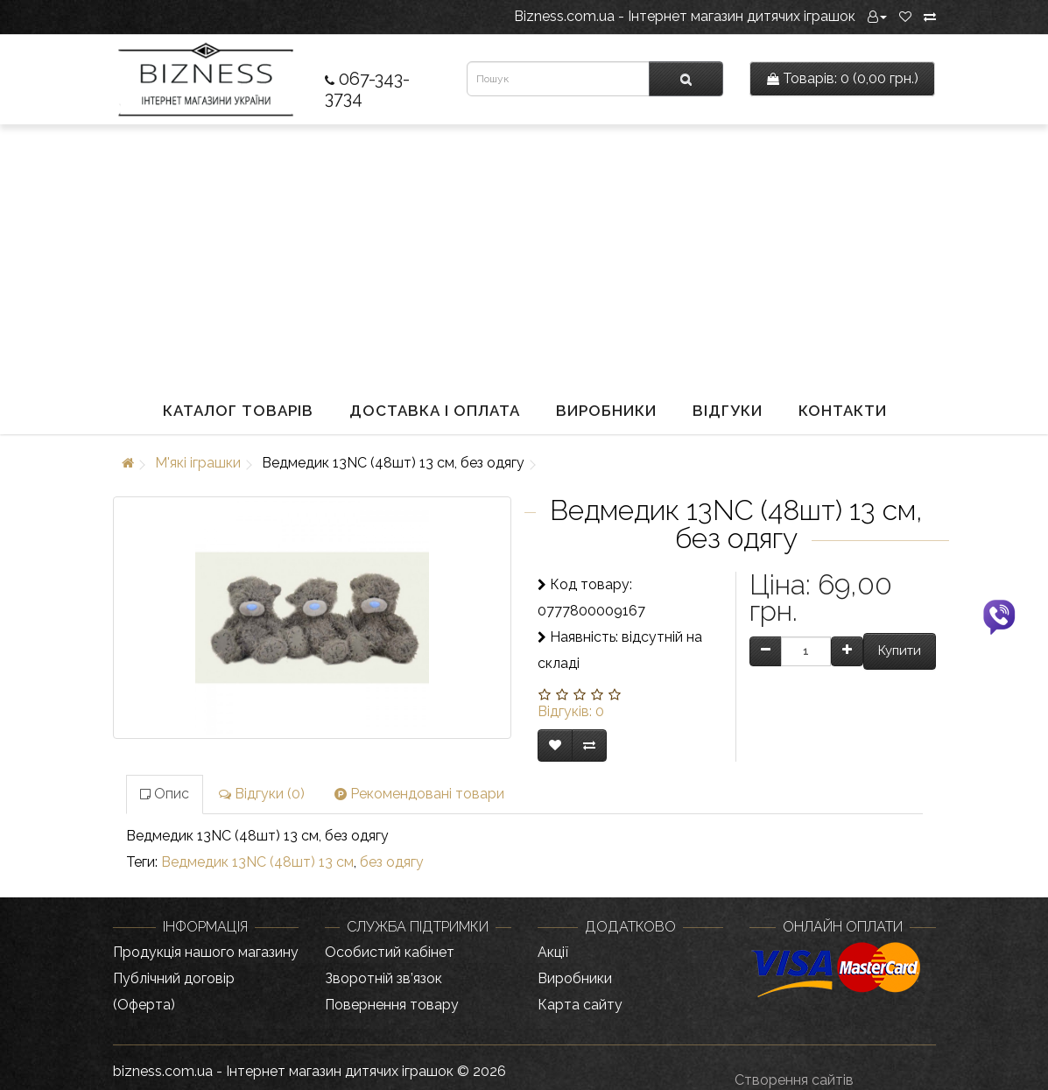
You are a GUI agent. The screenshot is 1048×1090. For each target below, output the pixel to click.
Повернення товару (392, 1004)
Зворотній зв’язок (383, 978)
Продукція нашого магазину (206, 952)
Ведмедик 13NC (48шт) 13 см (257, 862)
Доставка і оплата (434, 410)
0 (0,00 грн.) (842, 78)
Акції (553, 952)
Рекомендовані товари (419, 793)
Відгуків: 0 (571, 711)
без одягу (392, 862)
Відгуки (728, 410)
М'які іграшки (198, 462)
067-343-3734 (367, 88)
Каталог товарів (238, 410)
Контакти (842, 410)
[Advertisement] (524, 255)
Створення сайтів (794, 1080)
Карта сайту (580, 1004)
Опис (164, 793)
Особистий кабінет (389, 952)
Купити (899, 650)
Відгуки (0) (262, 793)
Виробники (606, 410)
